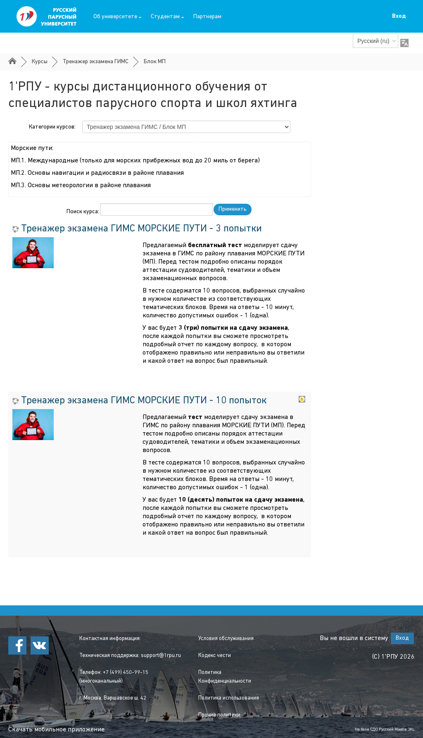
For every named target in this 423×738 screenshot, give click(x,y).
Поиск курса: (83, 212)
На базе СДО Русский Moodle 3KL (385, 729)
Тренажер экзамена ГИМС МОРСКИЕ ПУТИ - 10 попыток (143, 401)
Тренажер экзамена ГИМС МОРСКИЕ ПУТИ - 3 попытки (141, 229)
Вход (399, 16)
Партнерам (207, 17)
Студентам (167, 17)
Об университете (117, 17)
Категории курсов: (52, 127)
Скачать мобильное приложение (56, 729)
